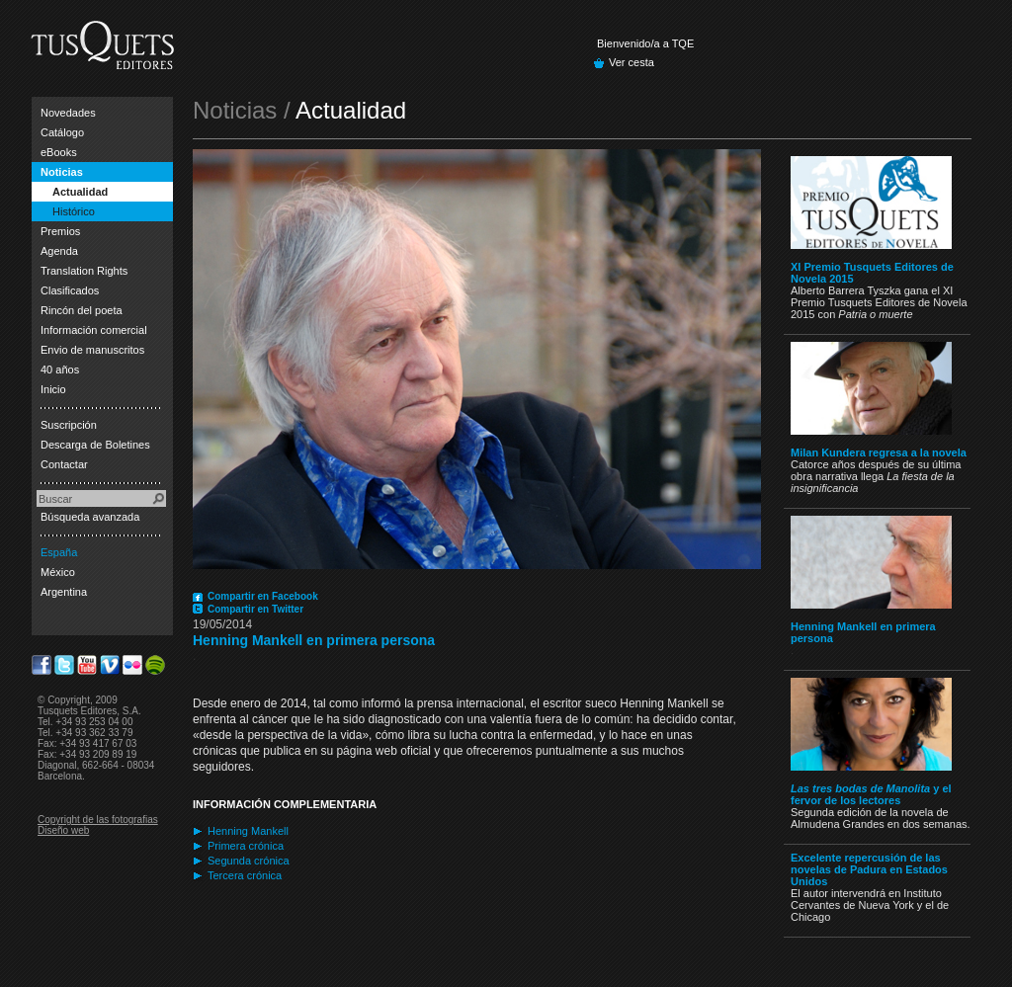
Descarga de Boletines (95, 445)
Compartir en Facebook (263, 596)
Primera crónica (246, 846)
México (58, 572)
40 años (60, 369)
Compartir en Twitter (255, 609)
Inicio (53, 389)
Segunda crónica (249, 860)
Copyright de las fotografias (98, 819)
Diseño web (63, 830)
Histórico (73, 211)
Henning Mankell (248, 831)
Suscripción (69, 425)
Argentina (64, 592)
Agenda (59, 251)
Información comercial (94, 330)
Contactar (64, 464)
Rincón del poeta (82, 310)
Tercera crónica (245, 875)
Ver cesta (631, 62)
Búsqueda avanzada (90, 517)
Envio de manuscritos (92, 350)
